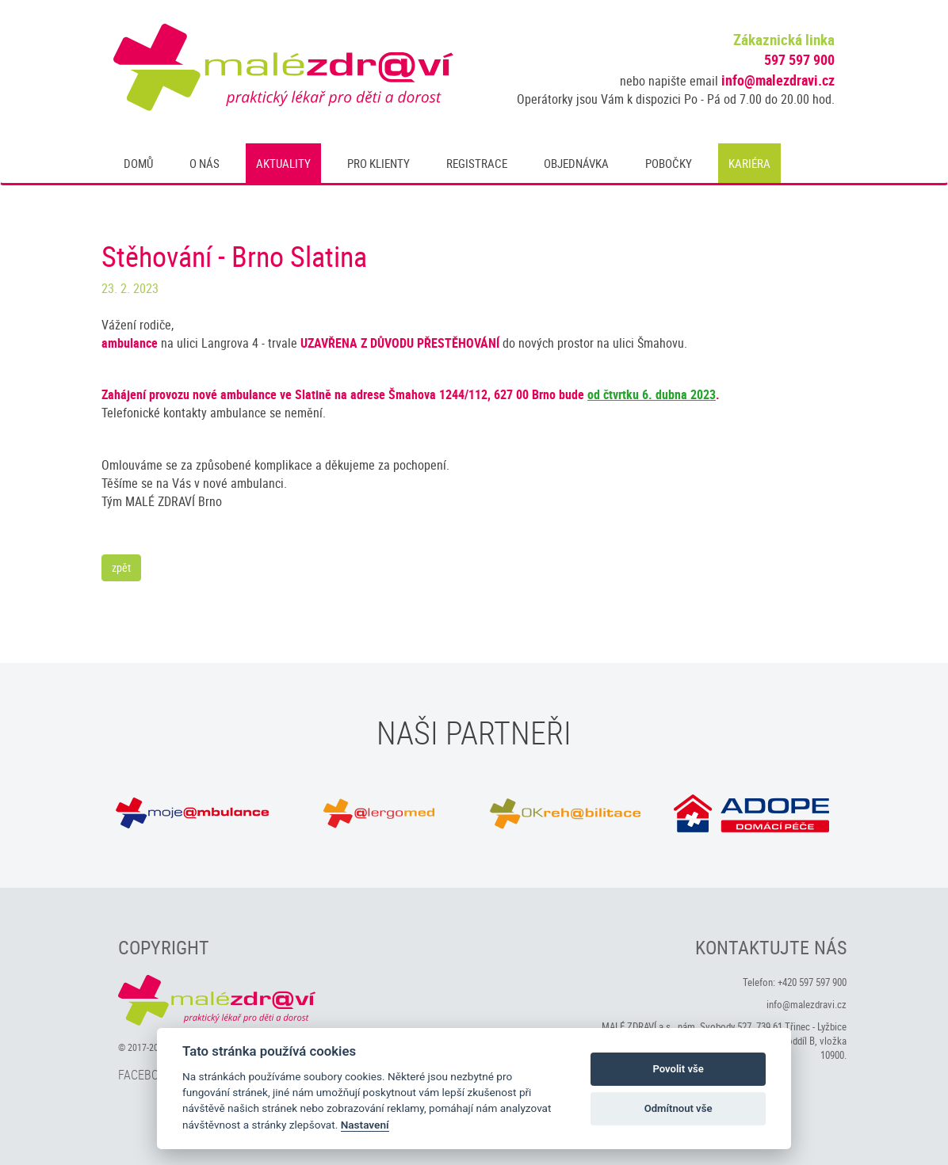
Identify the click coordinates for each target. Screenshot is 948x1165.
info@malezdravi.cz (778, 79)
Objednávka (576, 163)
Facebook (145, 1074)
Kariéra (749, 163)
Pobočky (668, 163)
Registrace (476, 163)
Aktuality (283, 163)
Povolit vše (677, 1069)
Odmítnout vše (678, 1108)
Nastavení (365, 1124)
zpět (121, 567)
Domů (138, 163)
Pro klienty (378, 163)
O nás (204, 163)
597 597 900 (799, 59)
